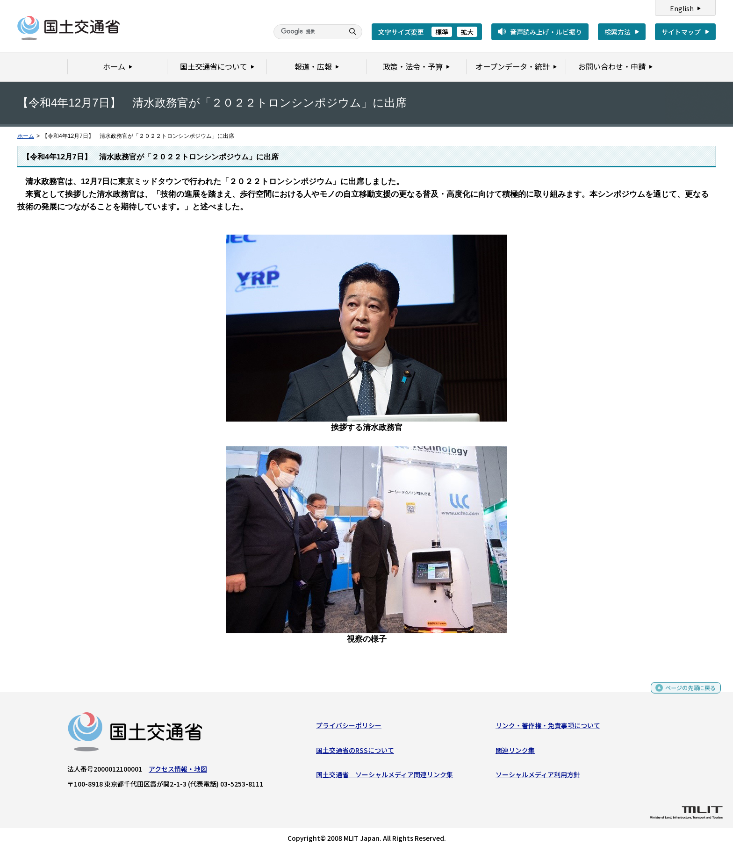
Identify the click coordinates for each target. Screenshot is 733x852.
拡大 (467, 31)
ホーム (25, 136)
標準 (441, 31)
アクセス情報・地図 (178, 771)
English (682, 8)
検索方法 (617, 31)
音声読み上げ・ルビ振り (546, 31)
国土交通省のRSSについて (355, 752)
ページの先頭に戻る (687, 694)
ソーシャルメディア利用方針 (538, 776)
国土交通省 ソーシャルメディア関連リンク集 (384, 776)
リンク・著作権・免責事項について (548, 727)
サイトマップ (681, 31)
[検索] (307, 32)
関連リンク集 (515, 752)
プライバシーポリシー (348, 727)
